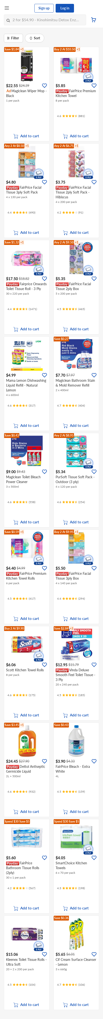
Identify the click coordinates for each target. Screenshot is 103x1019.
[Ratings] (71, 116)
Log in (64, 8)
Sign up (44, 8)
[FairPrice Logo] (22, 8)
